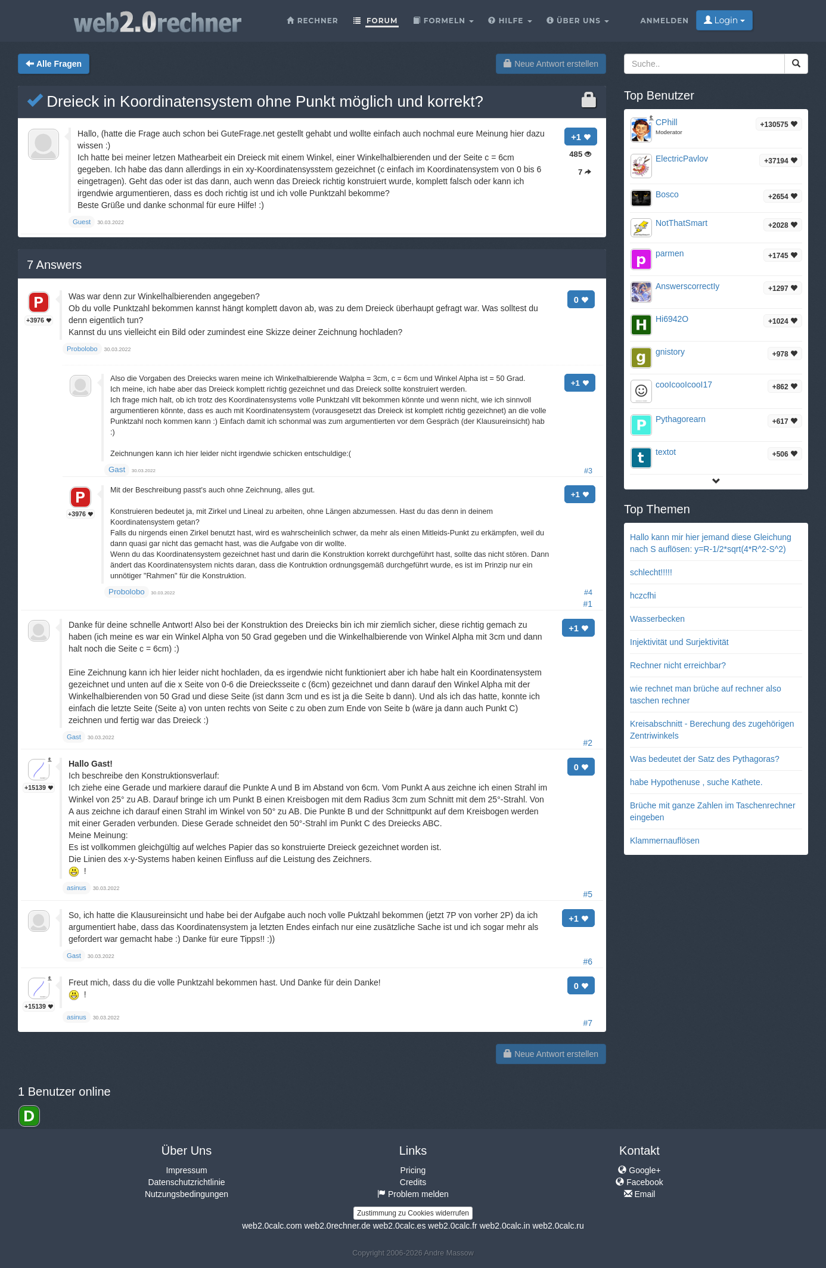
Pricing (413, 1170)
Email (640, 1194)
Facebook (639, 1182)
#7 (587, 1023)
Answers (54, 264)
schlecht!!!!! (651, 572)
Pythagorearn (681, 419)
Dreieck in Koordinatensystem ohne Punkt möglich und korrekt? (255, 101)
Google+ (639, 1170)
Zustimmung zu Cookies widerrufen (413, 1213)
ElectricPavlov (682, 158)
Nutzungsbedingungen (186, 1194)
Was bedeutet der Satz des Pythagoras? (705, 759)
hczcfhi (643, 595)
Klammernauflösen (665, 840)
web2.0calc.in (505, 1225)
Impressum (186, 1170)
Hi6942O (672, 319)
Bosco (667, 194)
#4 (588, 592)
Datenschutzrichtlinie (186, 1182)
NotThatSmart (681, 223)
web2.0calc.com (272, 1225)
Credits (413, 1182)
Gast (116, 469)
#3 (588, 471)
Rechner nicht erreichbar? (678, 665)
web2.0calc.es (399, 1225)
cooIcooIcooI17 (684, 384)
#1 (587, 604)
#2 (587, 743)
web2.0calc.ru (557, 1225)
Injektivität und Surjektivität (679, 642)
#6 (587, 961)
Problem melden (413, 1194)
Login (724, 20)
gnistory (670, 351)
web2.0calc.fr (452, 1225)
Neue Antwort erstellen (551, 64)
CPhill (667, 122)
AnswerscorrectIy (687, 286)
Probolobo (126, 591)
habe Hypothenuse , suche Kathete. (696, 782)
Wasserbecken (657, 619)
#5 (587, 894)
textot (666, 452)
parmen (670, 253)
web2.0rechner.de (337, 1225)
